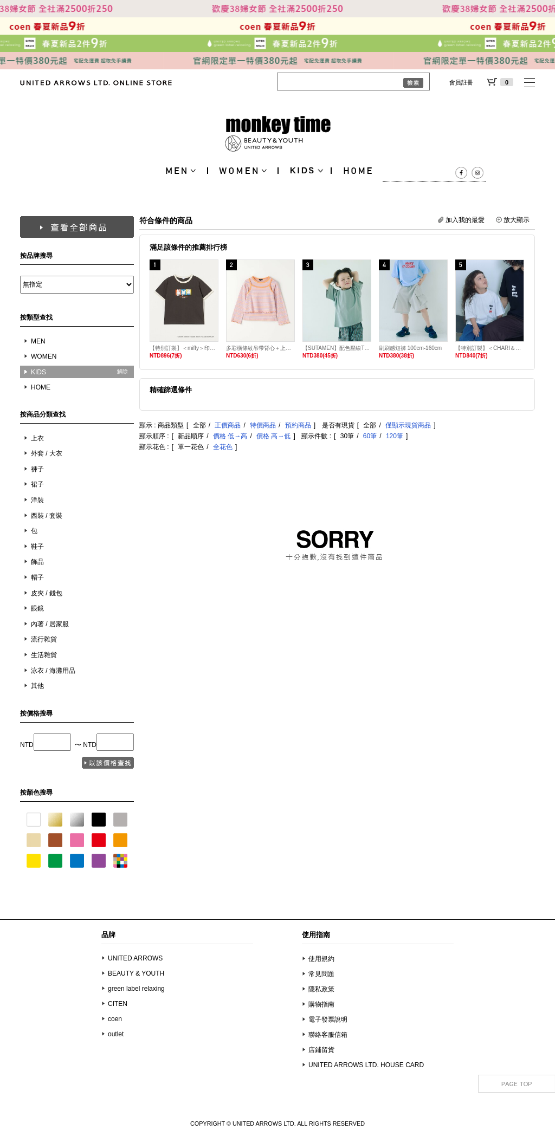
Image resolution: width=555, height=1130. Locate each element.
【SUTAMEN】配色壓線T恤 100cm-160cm (336, 348)
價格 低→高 (230, 436)
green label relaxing (136, 988)
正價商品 (228, 425)
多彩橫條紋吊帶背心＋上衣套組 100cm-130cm (260, 348)
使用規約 (321, 959)
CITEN (117, 1004)
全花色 (223, 447)
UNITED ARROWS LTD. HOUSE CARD (366, 1065)
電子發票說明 (327, 1019)
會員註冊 (461, 82)
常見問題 (321, 974)
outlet (116, 1034)
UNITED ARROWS (135, 958)
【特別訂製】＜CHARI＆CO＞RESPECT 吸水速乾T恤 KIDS (489, 348)
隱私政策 (321, 989)
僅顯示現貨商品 (408, 425)
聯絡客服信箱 (327, 1034)
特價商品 (263, 425)
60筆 (370, 436)
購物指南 (321, 1004)
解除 (122, 371)
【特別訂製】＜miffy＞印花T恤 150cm (184, 348)
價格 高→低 (273, 436)
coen (115, 1019)
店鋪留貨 (321, 1050)
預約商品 (298, 425)
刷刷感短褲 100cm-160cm (410, 348)
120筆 (394, 436)
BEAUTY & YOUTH (136, 973)
